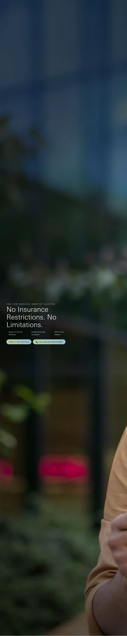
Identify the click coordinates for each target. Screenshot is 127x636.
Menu (117, 6)
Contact (106, 6)
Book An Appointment (63, 6)
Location (96, 6)
